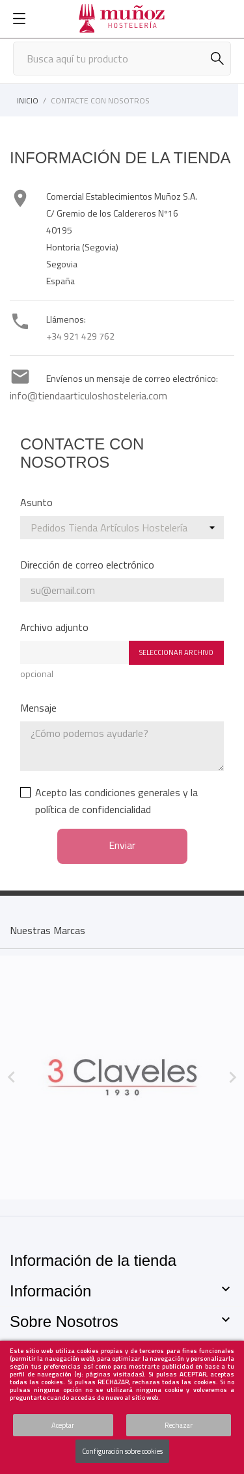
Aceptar (62, 1425)
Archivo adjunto (54, 627)
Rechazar (179, 1425)
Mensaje (38, 708)
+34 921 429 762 (80, 336)
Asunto (36, 502)
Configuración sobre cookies (122, 1451)
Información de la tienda (93, 1260)
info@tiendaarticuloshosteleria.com (88, 395)
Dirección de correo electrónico (87, 564)
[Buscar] (122, 58)
